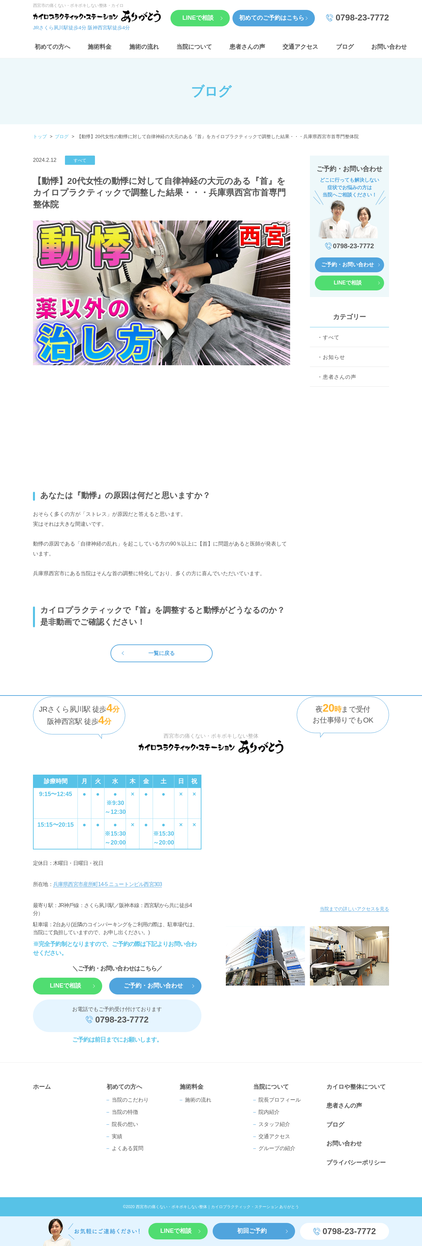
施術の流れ (144, 47)
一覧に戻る (161, 653)
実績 (117, 1136)
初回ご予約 (252, 1231)
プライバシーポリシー (356, 1162)
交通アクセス (300, 47)
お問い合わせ (389, 47)
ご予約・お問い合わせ (347, 264)
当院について (194, 47)
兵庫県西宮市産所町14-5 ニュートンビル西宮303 (107, 884)
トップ (40, 136)
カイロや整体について (356, 1086)
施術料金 (99, 47)
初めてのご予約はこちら (271, 18)
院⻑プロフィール (279, 1100)
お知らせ (334, 357)
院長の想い (125, 1124)
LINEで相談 (198, 18)
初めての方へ (52, 47)
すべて (331, 337)
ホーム (42, 1086)
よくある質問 (127, 1148)
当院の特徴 (125, 1112)
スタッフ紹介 (274, 1124)
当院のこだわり (130, 1100)
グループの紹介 (276, 1148)
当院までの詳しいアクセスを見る (354, 908)
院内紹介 (269, 1112)
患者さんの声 (247, 47)
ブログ (345, 47)
